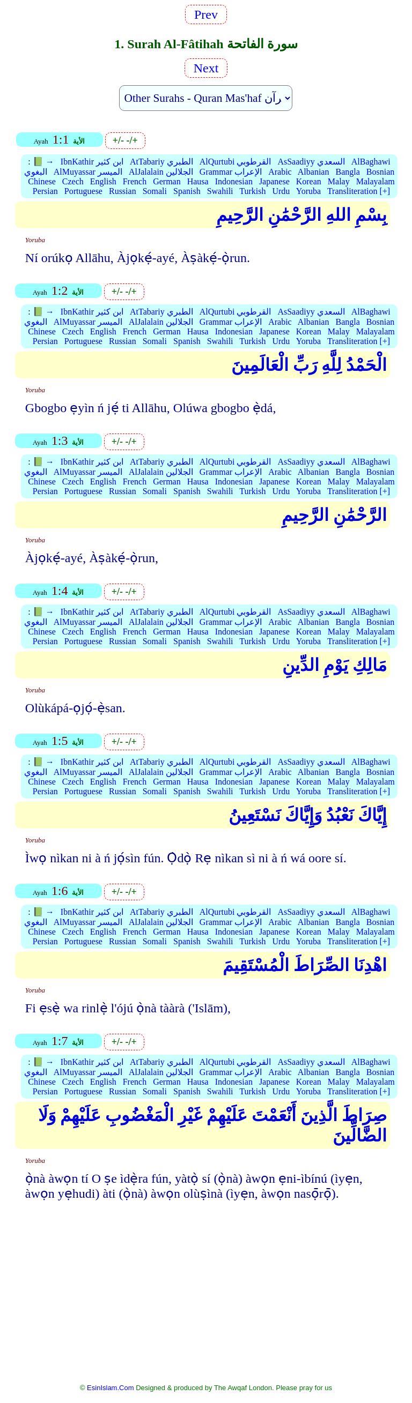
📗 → (43, 161)
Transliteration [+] (358, 191)
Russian (122, 191)
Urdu (281, 191)
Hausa (198, 181)
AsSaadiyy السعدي (310, 161)
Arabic (280, 171)
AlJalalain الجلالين (161, 171)
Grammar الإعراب (231, 171)
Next (206, 68)
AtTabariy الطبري (161, 161)
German (167, 181)
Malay (339, 181)
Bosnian (380, 171)
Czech (73, 181)
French (134, 181)
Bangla (347, 171)
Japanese (274, 181)
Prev (206, 14)
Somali (155, 191)
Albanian (313, 171)
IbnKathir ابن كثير (92, 161)
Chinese (42, 181)
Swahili (220, 191)
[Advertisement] (206, 1299)
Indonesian (234, 181)
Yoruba (308, 191)
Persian (45, 191)
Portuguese (83, 191)
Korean (308, 181)
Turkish (252, 191)
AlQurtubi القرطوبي (235, 161)
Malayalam (375, 181)
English (103, 181)
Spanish (187, 191)
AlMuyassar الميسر (88, 171)
